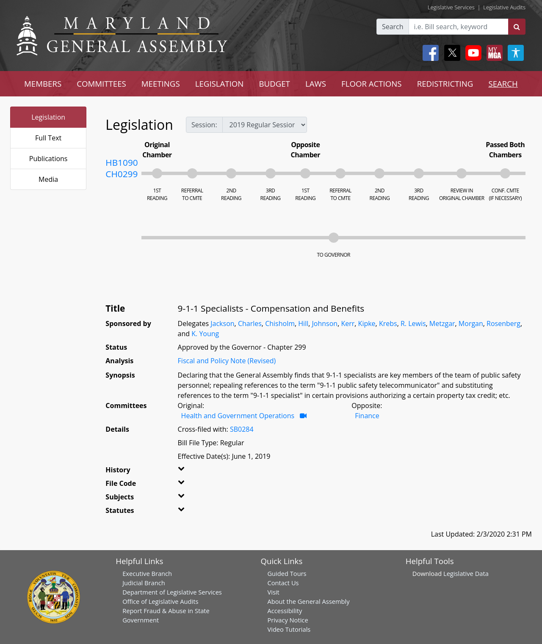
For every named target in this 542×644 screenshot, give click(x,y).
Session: (204, 124)
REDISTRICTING (445, 83)
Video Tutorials (288, 629)
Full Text (48, 138)
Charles (250, 323)
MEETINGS (160, 83)
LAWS (315, 83)
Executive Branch (147, 573)
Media (48, 179)
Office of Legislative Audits (160, 601)
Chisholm (280, 323)
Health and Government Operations (238, 415)
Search (393, 26)
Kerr (347, 323)
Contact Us (283, 582)
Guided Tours (286, 573)
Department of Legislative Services (172, 592)
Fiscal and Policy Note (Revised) (227, 360)
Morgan (471, 323)
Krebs (388, 323)
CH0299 (121, 174)
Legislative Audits (504, 7)
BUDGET (274, 83)
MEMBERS (42, 83)
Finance (367, 415)
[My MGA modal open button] (493, 53)
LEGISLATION (219, 83)
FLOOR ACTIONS (371, 83)
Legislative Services (451, 7)
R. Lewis (413, 323)
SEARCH (502, 83)
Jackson (222, 323)
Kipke (367, 323)
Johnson (325, 323)
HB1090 (121, 162)
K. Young (205, 333)
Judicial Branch (143, 582)
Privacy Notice (287, 620)
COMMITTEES (101, 83)
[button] (189, 471)
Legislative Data (466, 573)
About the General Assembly (308, 601)
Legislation (48, 117)
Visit (273, 592)
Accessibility (284, 610)
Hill (303, 323)
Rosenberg (503, 323)
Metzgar (442, 323)
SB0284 (242, 429)
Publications (48, 158)
